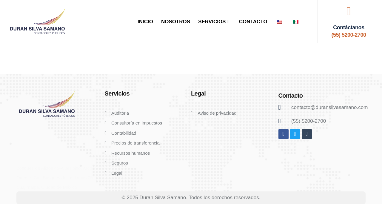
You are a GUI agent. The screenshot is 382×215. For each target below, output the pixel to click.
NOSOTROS (175, 21)
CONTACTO (253, 21)
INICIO (145, 21)
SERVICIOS (214, 21)
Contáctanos (348, 27)
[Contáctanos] (349, 11)
